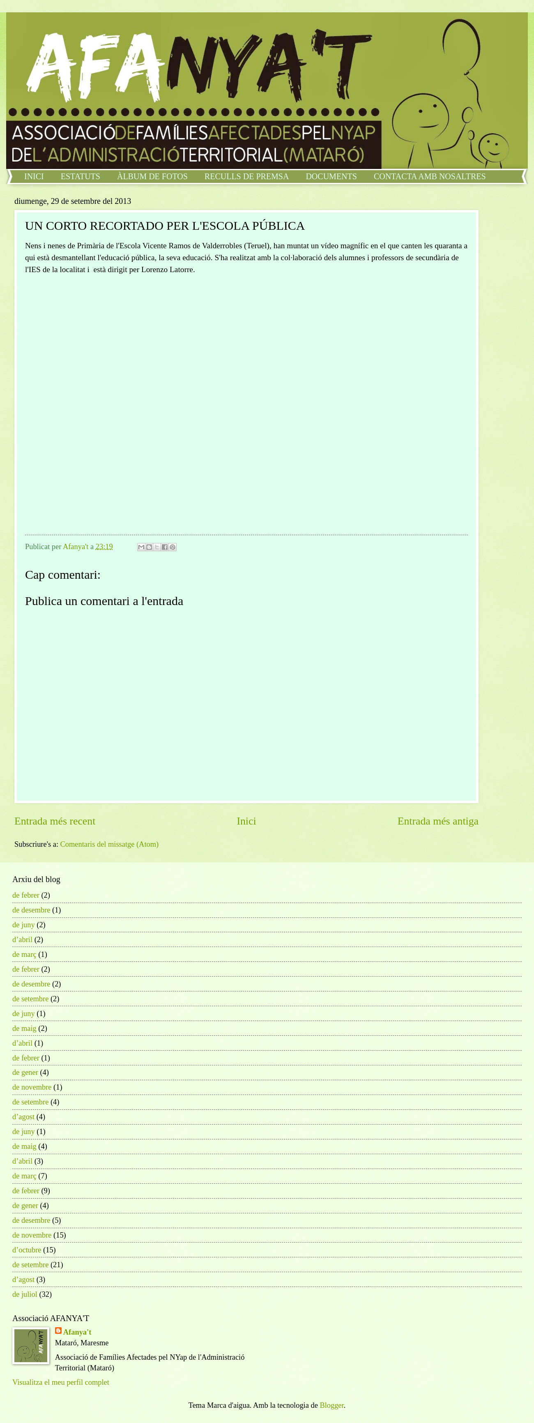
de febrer (25, 895)
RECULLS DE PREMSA (247, 176)
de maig (24, 1028)
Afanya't (77, 1332)
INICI (34, 176)
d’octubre (26, 1250)
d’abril (22, 940)
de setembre (30, 999)
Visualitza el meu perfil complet (60, 1382)
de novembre (32, 1087)
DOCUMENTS (331, 176)
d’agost (23, 1117)
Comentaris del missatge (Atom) (109, 844)
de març (24, 954)
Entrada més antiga (438, 821)
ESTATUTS (80, 176)
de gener (25, 1072)
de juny (23, 925)
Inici (246, 821)
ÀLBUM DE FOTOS (152, 176)
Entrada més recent (54, 821)
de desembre (31, 910)
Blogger (331, 1405)
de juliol (24, 1294)
